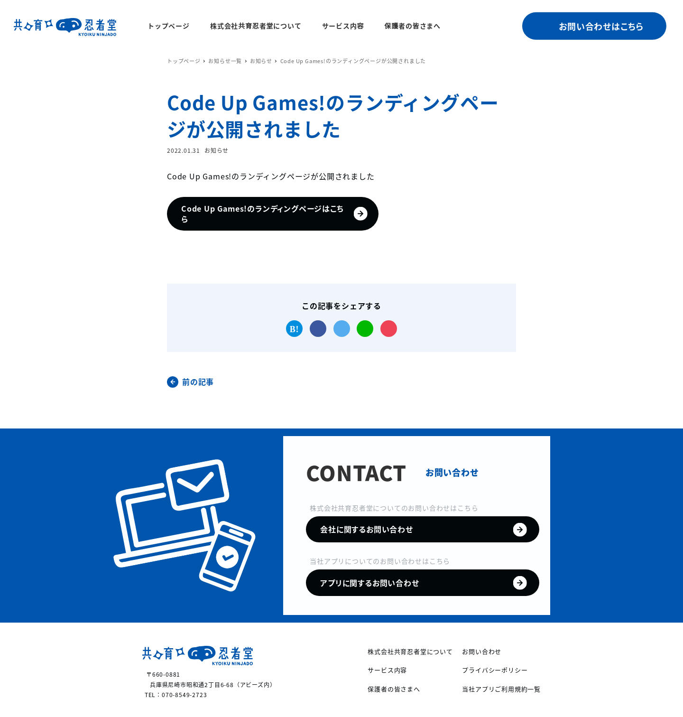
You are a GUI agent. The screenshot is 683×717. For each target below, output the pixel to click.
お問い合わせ (481, 651)
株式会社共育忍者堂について (410, 651)
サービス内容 (387, 669)
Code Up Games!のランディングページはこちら (236, 217)
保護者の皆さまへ (394, 688)
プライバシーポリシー (494, 669)
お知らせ (216, 150)
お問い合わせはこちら (601, 26)
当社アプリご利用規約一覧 (501, 688)
